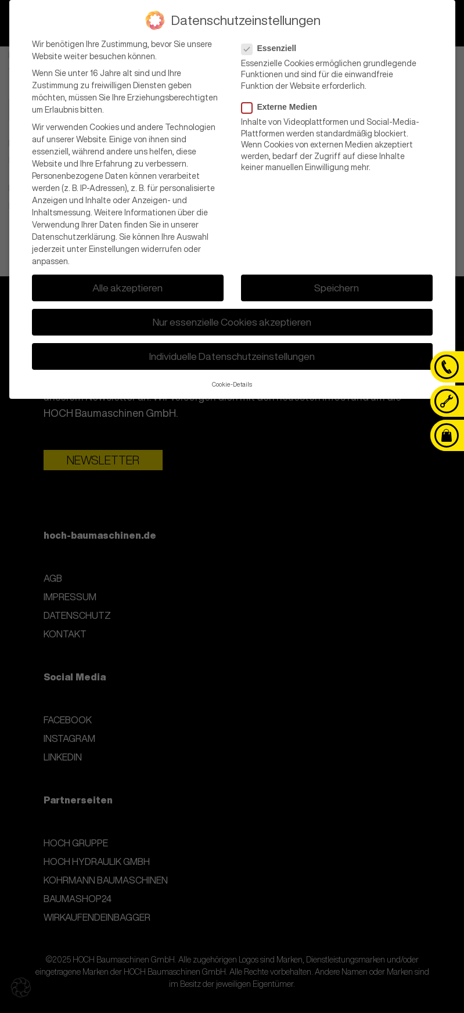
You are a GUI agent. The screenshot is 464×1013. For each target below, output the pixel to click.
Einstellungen (114, 245)
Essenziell (272, 44)
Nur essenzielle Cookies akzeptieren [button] (232, 319)
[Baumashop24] (447, 435)
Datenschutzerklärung (74, 233)
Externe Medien (283, 104)
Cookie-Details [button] (232, 380)
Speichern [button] (336, 284)
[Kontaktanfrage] (447, 401)
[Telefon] (447, 367)
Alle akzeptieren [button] (127, 284)
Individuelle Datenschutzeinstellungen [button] (232, 353)
